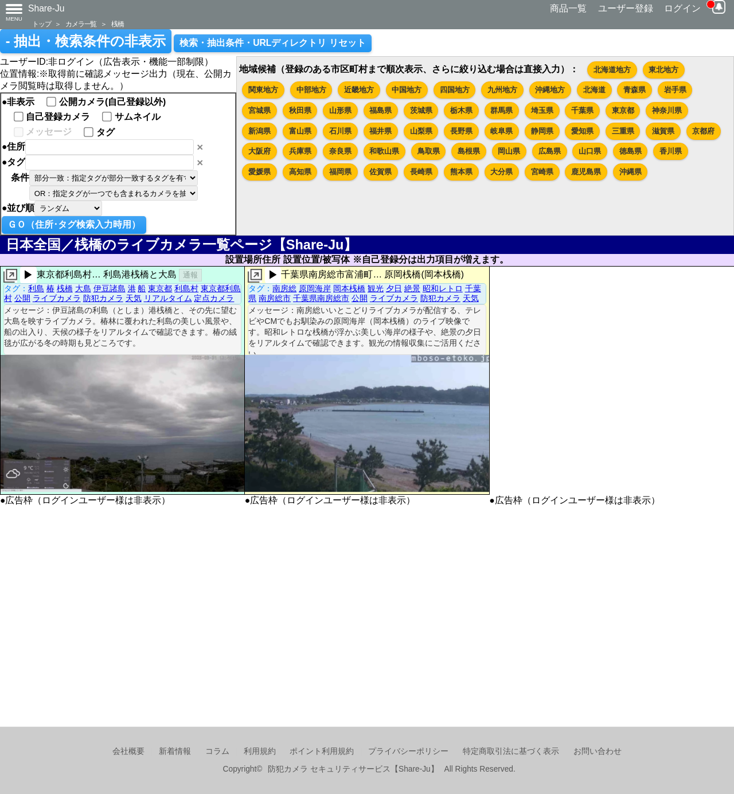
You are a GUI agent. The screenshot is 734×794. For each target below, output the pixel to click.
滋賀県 (663, 131)
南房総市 (275, 298)
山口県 (590, 151)
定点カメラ (214, 298)
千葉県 (582, 110)
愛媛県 (259, 171)
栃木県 (461, 110)
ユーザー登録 (625, 8)
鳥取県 (428, 151)
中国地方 (406, 89)
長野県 (461, 131)
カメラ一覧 (80, 24)
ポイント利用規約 (322, 751)
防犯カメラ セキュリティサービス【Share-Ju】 (353, 769)
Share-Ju (46, 8)
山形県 (340, 110)
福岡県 (340, 171)
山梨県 (421, 131)
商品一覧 (568, 8)
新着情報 (175, 751)
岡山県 (509, 151)
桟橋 (117, 24)
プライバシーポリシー (408, 751)
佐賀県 (380, 171)
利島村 (186, 288)
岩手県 (675, 89)
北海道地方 (612, 69)
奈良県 (340, 151)
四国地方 (455, 89)
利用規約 (260, 751)
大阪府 (259, 151)
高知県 (300, 171)
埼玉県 (542, 110)
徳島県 (630, 151)
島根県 (469, 151)
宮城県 (259, 110)
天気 (134, 298)
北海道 (594, 89)
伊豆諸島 (109, 288)
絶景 (412, 288)
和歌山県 (384, 151)
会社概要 (128, 751)
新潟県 (259, 131)
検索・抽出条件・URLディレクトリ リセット (272, 43)
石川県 (340, 131)
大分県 (501, 171)
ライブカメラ (57, 298)
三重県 (623, 131)
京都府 (703, 131)
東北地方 (663, 69)
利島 (36, 288)
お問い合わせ (597, 751)
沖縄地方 (550, 89)
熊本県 (461, 171)
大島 (83, 288)
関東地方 (263, 89)
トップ (41, 24)
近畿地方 (359, 89)
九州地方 (502, 89)
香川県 (670, 151)
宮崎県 (542, 171)
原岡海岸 (315, 288)
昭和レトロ (443, 288)
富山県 (300, 131)
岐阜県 (501, 131)
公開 (22, 298)
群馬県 (501, 110)
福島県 (380, 110)
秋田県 (300, 110)
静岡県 (542, 131)
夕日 (394, 288)
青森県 (634, 89)
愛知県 (582, 131)
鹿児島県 (586, 171)
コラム (217, 751)
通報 (190, 275)
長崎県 (421, 171)
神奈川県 (667, 110)
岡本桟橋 (349, 288)
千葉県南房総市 (321, 298)
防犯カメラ (103, 298)
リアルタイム (168, 298)
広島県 (549, 151)
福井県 (380, 131)
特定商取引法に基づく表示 (511, 751)
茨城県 (421, 110)
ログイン (682, 8)
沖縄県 (630, 171)
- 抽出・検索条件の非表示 (86, 41)
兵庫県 (300, 151)
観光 (376, 288)
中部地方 (311, 89)
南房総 (284, 288)
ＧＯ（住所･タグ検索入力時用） (73, 224)
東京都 (623, 110)
